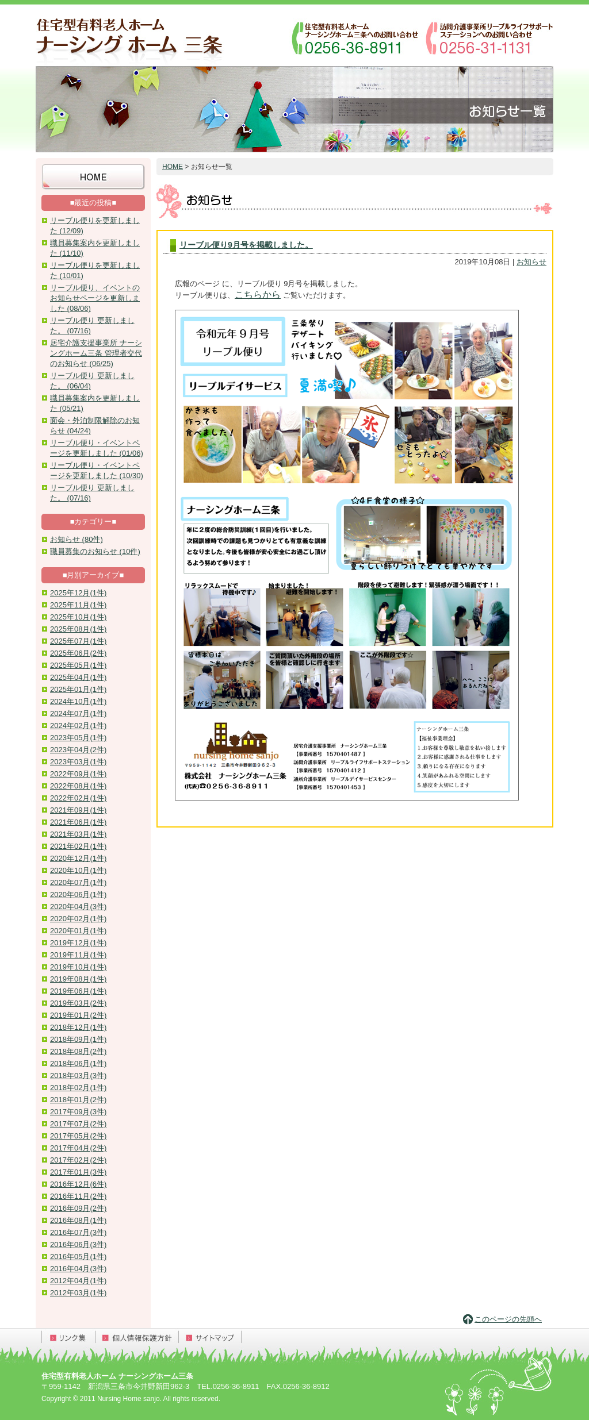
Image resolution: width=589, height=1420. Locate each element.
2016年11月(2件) (78, 1196)
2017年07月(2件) (78, 1123)
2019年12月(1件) (78, 942)
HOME (172, 167)
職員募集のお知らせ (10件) (95, 551)
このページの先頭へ (508, 1319)
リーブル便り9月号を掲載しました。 (246, 244)
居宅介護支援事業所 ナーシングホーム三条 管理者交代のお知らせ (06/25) (96, 353)
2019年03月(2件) (78, 1003)
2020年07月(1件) (78, 882)
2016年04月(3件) (78, 1268)
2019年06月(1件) (78, 991)
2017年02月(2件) (78, 1160)
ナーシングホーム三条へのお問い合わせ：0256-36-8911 (355, 37)
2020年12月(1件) (78, 858)
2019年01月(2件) (78, 1015)
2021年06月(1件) (78, 822)
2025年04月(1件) (78, 677)
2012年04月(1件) (78, 1280)
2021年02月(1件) (78, 846)
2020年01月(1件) (78, 930)
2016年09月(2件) (78, 1208)
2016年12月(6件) (78, 1184)
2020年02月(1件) (78, 918)
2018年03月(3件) (78, 1075)
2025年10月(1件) (78, 617)
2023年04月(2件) (78, 749)
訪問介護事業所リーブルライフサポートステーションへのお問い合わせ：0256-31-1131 (488, 37)
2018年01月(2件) (78, 1099)
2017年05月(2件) (78, 1136)
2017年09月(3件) (78, 1111)
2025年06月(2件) (78, 653)
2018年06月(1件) (78, 1063)
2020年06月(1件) (78, 894)
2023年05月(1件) (78, 737)
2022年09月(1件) (78, 773)
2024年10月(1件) (78, 701)
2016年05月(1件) (78, 1256)
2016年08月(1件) (78, 1220)
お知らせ (531, 261)
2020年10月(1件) (78, 870)
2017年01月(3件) (78, 1172)
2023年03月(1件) (78, 761)
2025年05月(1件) (78, 665)
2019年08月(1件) (78, 979)
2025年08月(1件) (78, 629)
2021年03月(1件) (78, 834)
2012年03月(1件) (78, 1292)
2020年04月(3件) (78, 906)
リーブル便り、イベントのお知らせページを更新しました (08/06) (95, 298)
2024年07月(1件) (78, 713)
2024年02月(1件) (78, 725)
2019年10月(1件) (78, 967)
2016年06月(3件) (78, 1244)
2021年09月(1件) (78, 810)
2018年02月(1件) (78, 1087)
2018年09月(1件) (78, 1039)
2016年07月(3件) (78, 1232)
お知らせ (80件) (76, 539)
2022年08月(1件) (78, 786)
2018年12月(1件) (78, 1027)
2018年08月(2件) (78, 1051)
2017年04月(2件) (78, 1148)
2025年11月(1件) (78, 605)
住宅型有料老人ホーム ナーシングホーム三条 (130, 37)
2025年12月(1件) (78, 592)
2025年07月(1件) (78, 641)
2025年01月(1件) (78, 689)
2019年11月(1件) (78, 954)
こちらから (258, 294)
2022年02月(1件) (78, 798)
